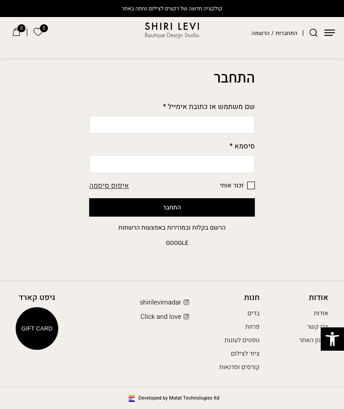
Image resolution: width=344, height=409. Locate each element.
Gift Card (37, 328)
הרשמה (261, 33)
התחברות (286, 33)
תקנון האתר (313, 340)
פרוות (252, 326)
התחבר (172, 207)
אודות (321, 313)
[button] (332, 339)
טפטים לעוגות (241, 340)
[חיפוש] (314, 33)
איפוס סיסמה (109, 185)
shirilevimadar (165, 302)
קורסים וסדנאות (239, 367)
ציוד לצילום (245, 353)
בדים (253, 313)
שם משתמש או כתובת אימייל (209, 106)
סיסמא (242, 146)
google (171, 243)
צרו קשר (317, 326)
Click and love (166, 317)
